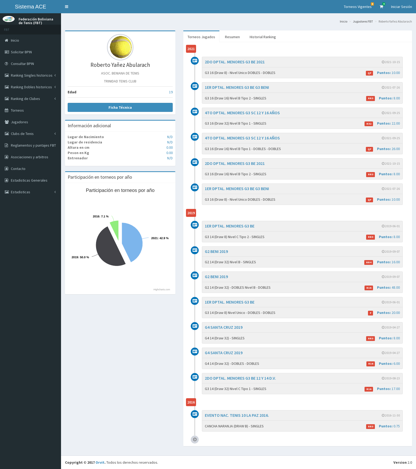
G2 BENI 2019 (216, 251)
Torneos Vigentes (359, 5)
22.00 (382, 123)
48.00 (382, 287)
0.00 (169, 147)
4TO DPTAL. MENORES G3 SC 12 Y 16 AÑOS (242, 112)
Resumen (232, 36)
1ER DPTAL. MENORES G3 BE (229, 226)
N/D (170, 136)
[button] (66, 6)
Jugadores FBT (363, 21)
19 (171, 92)
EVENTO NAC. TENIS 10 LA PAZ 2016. (237, 415)
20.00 (384, 312)
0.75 (383, 426)
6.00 (383, 363)
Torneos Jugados (201, 36)
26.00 (383, 148)
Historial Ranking (263, 36)
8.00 (383, 98)
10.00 (383, 72)
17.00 (382, 388)
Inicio (343, 21)
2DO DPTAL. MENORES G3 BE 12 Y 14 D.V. (240, 378)
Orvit (100, 462)
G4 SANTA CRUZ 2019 (223, 327)
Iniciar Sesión (401, 6)
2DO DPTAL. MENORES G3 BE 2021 (235, 61)
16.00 (382, 262)
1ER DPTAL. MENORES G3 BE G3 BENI (237, 87)
